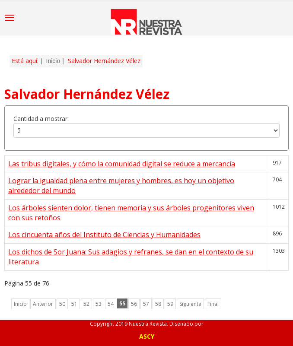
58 (158, 304)
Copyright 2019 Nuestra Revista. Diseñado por (147, 323)
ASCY (146, 336)
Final (213, 304)
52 (86, 304)
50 (62, 304)
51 (74, 304)
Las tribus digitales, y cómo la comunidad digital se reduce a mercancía (121, 163)
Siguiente (190, 304)
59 (170, 304)
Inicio (53, 60)
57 (146, 304)
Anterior (43, 304)
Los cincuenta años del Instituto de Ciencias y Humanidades (104, 234)
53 (99, 304)
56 (134, 304)
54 (111, 304)
